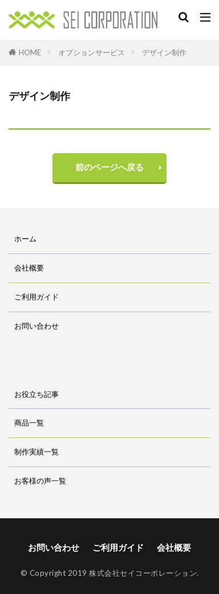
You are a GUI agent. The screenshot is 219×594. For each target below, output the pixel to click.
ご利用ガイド (36, 296)
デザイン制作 (164, 52)
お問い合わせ (36, 325)
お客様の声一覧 (40, 480)
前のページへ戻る (109, 167)
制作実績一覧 (36, 451)
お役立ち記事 (36, 394)
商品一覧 (29, 422)
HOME (30, 52)
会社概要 (29, 267)
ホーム (25, 238)
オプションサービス (91, 52)
